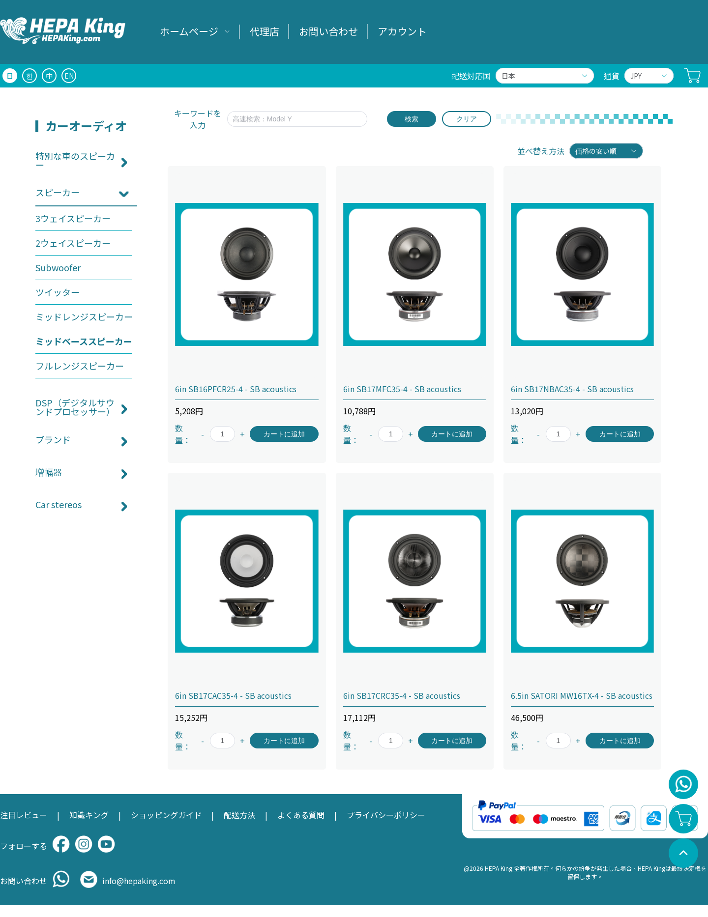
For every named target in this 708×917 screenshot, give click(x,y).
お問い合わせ (328, 31)
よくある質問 (300, 815)
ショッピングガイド (166, 815)
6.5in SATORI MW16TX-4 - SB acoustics (581, 695)
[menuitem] (195, 32)
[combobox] (302, 119)
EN (69, 76)
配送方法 (239, 815)
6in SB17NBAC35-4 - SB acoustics (572, 389)
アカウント (402, 31)
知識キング (89, 815)
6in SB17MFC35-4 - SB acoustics (402, 389)
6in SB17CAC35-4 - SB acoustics (233, 695)
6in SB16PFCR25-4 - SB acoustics (235, 389)
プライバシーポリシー (386, 815)
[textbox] (297, 119)
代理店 (264, 31)
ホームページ (189, 31)
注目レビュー (23, 815)
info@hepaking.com (139, 881)
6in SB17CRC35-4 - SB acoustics (401, 695)
